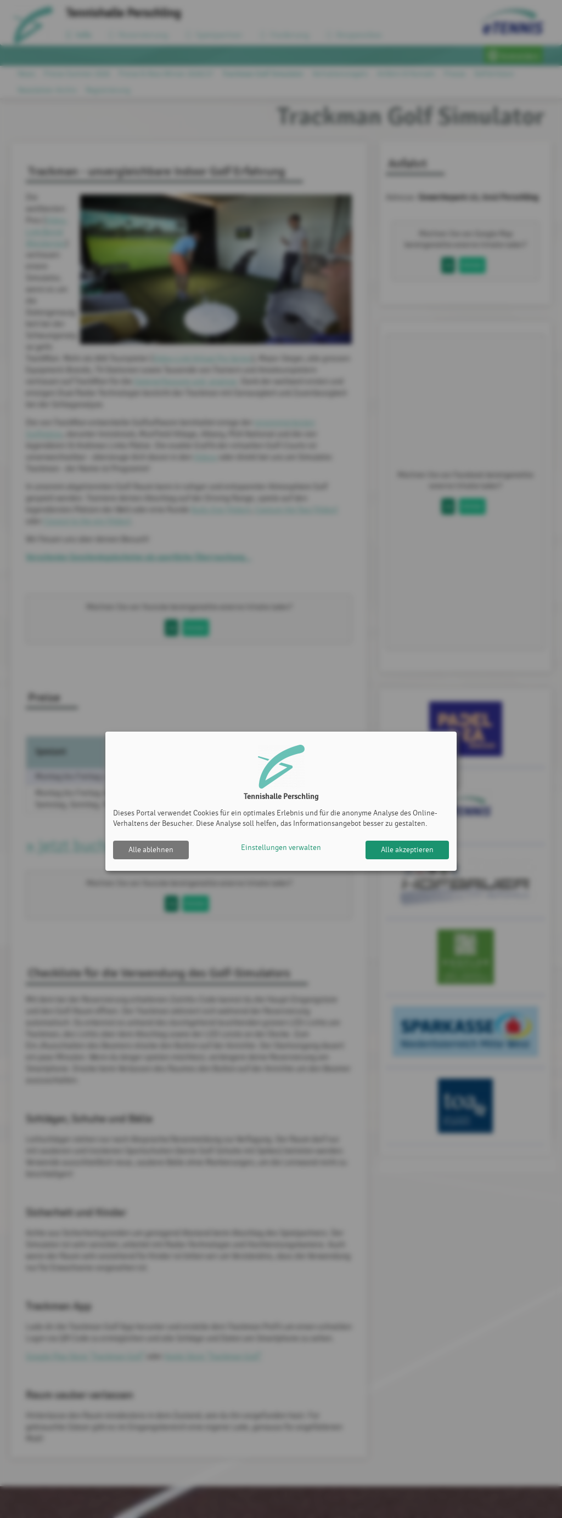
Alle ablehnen (150, 850)
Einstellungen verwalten (281, 850)
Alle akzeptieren (407, 850)
